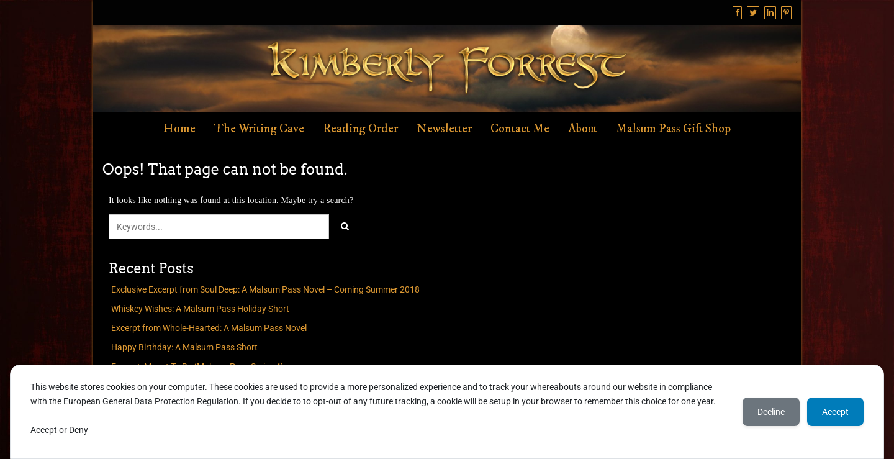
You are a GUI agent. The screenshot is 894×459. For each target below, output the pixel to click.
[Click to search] (344, 226)
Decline (771, 412)
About (582, 129)
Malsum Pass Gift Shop (673, 129)
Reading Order (360, 129)
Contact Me (519, 129)
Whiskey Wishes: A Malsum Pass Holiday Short (200, 309)
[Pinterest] (786, 12)
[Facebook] (737, 12)
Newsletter (444, 129)
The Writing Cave (259, 129)
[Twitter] (753, 12)
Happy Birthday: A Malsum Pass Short (184, 347)
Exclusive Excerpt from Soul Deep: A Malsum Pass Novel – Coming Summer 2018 (265, 289)
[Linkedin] (770, 12)
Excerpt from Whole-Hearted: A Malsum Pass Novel (209, 328)
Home (179, 129)
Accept (835, 412)
